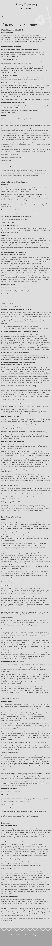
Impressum (23, 938)
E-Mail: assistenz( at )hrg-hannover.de (10, 225)
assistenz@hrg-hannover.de (35, 935)
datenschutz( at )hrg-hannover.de (13, 306)
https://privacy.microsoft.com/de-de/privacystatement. (14, 805)
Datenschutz (29, 938)
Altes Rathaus (26, 5)
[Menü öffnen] (2, 16)
